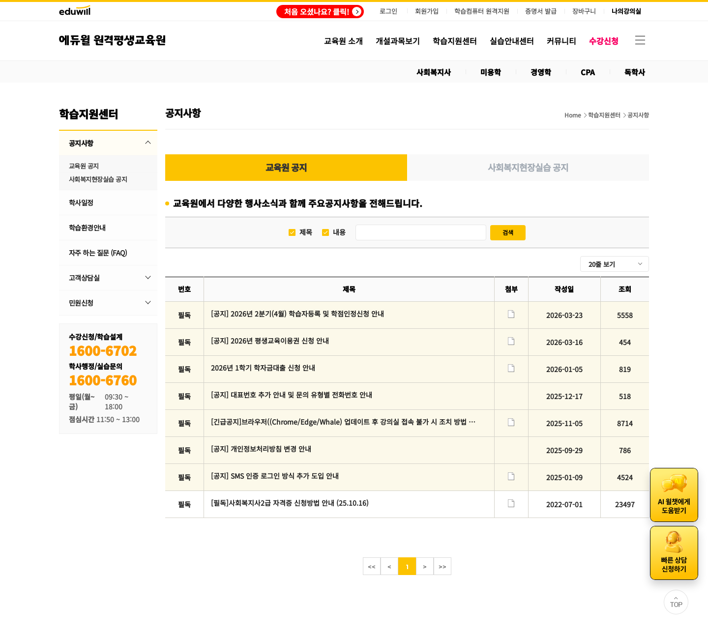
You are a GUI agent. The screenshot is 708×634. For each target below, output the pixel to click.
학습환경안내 (87, 227)
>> (442, 567)
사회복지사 (433, 72)
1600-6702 (103, 350)
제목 (305, 232)
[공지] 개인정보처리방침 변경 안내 (261, 449)
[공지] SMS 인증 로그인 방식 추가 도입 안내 (275, 476)
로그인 (388, 11)
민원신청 (81, 303)
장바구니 (584, 11)
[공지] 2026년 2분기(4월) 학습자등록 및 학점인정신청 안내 (297, 313)
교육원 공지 (84, 166)
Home (572, 115)
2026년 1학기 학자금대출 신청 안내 (263, 368)
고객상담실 (84, 278)
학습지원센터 (604, 115)
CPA (588, 72)
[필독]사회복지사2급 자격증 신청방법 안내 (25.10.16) (290, 503)
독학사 (634, 72)
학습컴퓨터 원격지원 (481, 11)
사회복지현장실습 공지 (98, 179)
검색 (507, 232)
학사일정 (81, 202)
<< (372, 567)
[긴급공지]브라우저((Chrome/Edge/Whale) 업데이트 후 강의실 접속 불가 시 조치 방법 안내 (343, 422)
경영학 (541, 72)
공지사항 (81, 143)
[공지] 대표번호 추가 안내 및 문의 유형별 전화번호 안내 (291, 395)
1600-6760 (103, 380)
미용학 (490, 72)
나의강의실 (626, 11)
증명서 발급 (541, 11)
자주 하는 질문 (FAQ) (98, 253)
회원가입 (427, 11)
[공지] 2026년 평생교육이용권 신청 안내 (270, 341)
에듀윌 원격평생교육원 (112, 40)
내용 (339, 232)
